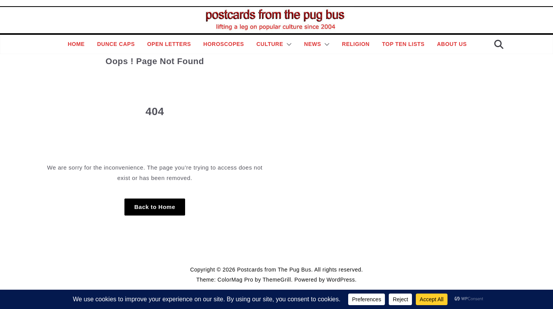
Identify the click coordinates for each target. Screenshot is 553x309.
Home (76, 44)
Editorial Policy (274, 251)
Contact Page (312, 251)
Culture (269, 44)
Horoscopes (223, 44)
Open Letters (169, 44)
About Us (452, 44)
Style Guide (238, 251)
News (312, 44)
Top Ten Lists (403, 44)
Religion (356, 44)
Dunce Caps (116, 44)
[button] (287, 44)
